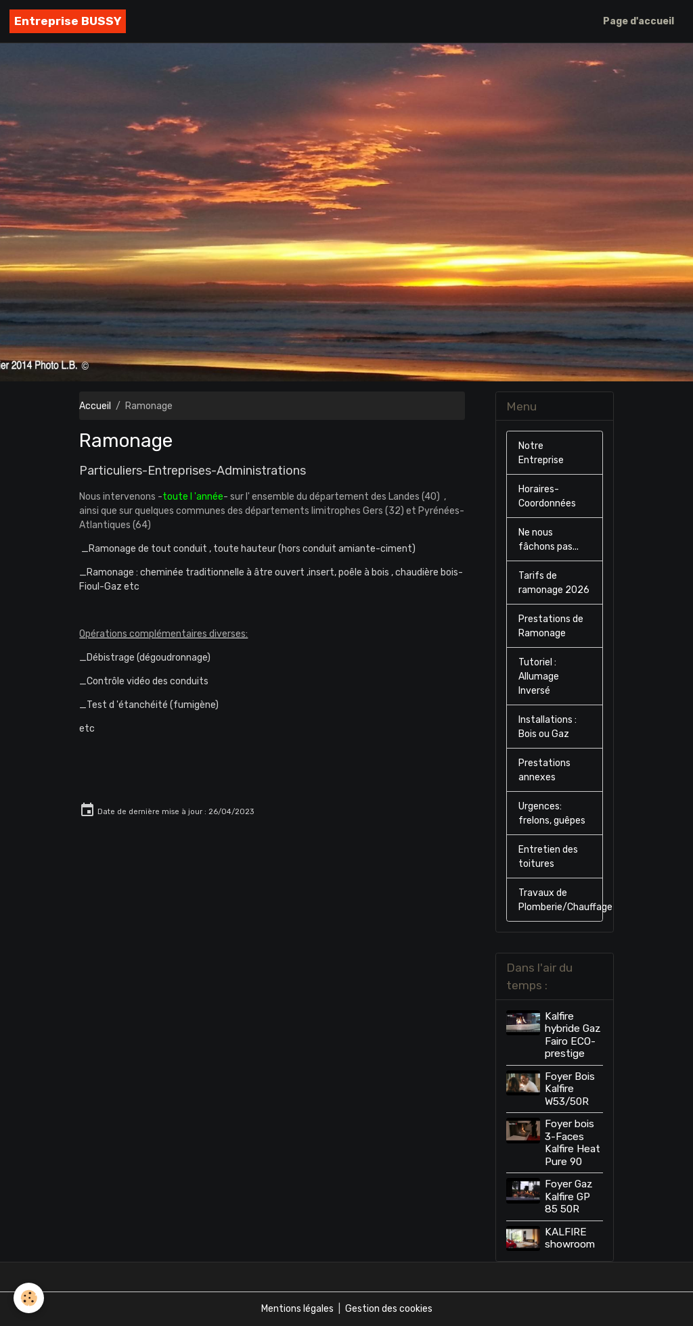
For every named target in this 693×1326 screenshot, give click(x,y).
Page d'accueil (638, 21)
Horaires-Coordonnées (547, 496)
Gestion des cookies (388, 1309)
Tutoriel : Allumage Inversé (538, 676)
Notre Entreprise (541, 453)
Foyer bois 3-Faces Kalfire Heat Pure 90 (572, 1142)
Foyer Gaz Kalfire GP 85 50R (569, 1196)
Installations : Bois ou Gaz (547, 727)
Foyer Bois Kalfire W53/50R (570, 1089)
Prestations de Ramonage (550, 626)
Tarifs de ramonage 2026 (553, 583)
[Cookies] (29, 1298)
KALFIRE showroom (570, 1238)
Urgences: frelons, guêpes (551, 813)
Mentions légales (297, 1309)
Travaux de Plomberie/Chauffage (560, 900)
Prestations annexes (544, 770)
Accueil (95, 406)
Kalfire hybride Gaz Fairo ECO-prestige (573, 1035)
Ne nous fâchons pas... (548, 539)
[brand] (67, 21)
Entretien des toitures (548, 857)
